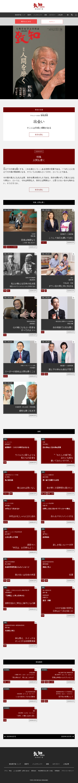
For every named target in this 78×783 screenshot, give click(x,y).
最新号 (29, 15)
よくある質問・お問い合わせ (21, 770)
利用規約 (57, 770)
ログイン (52, 21)
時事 (5, 290)
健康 (5, 645)
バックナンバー (38, 15)
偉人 (8, 290)
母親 (46, 374)
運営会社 (33, 770)
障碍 (42, 290)
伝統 (5, 247)
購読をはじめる (26, 21)
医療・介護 (51, 493)
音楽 (5, 335)
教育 (42, 332)
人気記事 (60, 15)
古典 (42, 580)
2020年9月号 (32, 247)
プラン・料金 (8, 770)
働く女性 (43, 493)
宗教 (46, 580)
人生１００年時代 (12, 247)
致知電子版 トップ (20, 15)
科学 (5, 580)
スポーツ (43, 242)
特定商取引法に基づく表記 (45, 770)
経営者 (5, 376)
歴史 (46, 701)
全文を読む (39, 134)
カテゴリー (52, 15)
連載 (45, 15)
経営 (42, 522)
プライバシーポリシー (68, 770)
